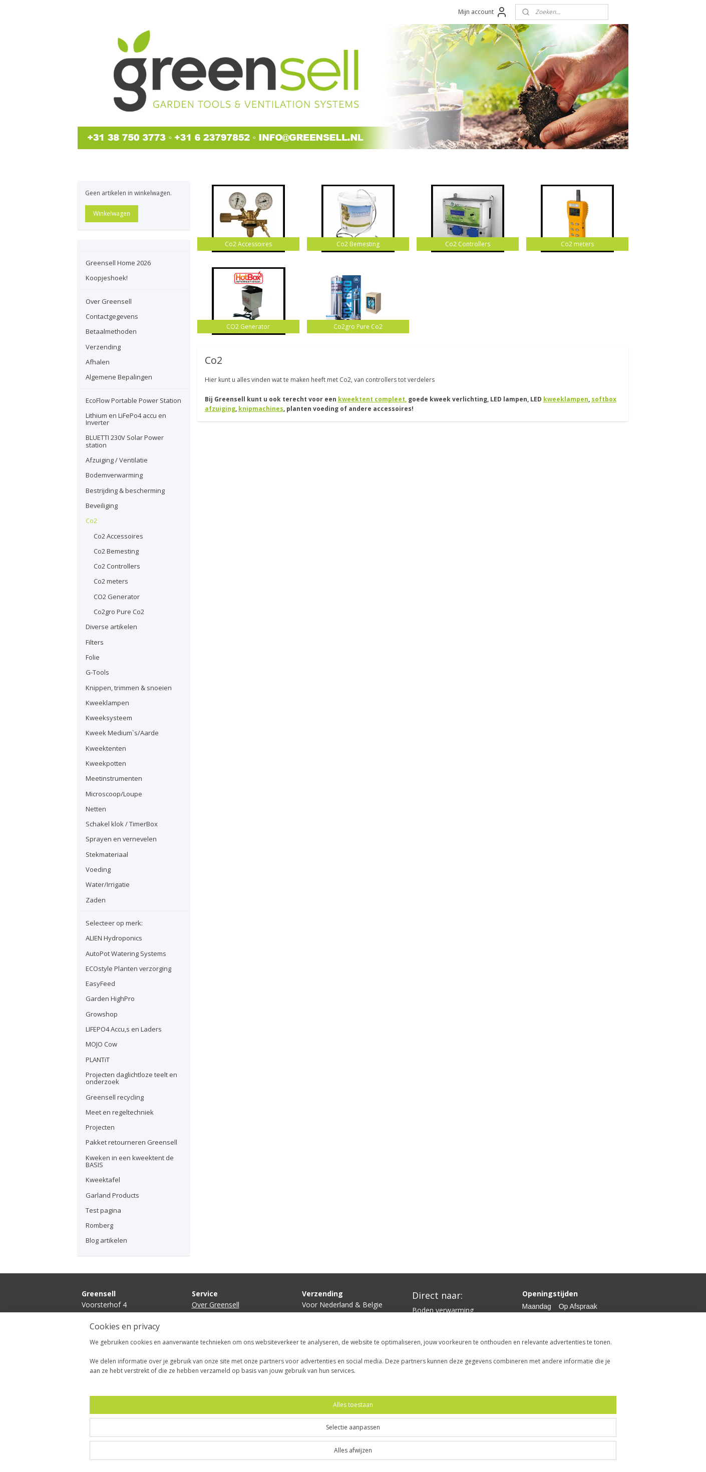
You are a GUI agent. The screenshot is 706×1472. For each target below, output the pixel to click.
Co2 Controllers (117, 566)
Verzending (103, 346)
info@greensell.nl (109, 1338)
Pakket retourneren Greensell (131, 1142)
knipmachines (260, 408)
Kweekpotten (106, 763)
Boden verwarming (443, 1310)
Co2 (91, 520)
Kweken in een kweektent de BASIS (130, 1161)
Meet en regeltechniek (120, 1112)
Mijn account (483, 12)
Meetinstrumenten (114, 778)
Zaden (96, 899)
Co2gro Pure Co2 (119, 611)
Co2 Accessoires (118, 536)
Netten (96, 808)
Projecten (100, 1127)
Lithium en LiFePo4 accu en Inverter (126, 419)
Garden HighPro (110, 998)
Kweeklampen (107, 702)
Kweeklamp (431, 1321)
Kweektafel (103, 1179)
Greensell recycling (115, 1097)
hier (329, 1338)
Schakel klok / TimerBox (122, 823)
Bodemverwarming (114, 474)
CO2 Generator (117, 596)
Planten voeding (438, 1355)
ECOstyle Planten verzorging (128, 968)
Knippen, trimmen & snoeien (129, 687)
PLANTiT (98, 1059)
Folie (93, 657)
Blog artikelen (106, 1240)
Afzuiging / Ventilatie (117, 459)
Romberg (99, 1225)
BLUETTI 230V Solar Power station (125, 441)
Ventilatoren (431, 1344)
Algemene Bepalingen (119, 376)
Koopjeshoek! (107, 277)
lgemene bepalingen (228, 1360)
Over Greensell (109, 301)
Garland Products (112, 1195)
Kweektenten (106, 748)
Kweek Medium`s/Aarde (122, 732)
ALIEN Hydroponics (114, 937)
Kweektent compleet (445, 1332)
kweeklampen (565, 399)
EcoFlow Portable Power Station (133, 400)
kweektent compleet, (372, 399)
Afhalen (98, 361)
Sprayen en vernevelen (121, 838)
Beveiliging (102, 505)
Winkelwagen (111, 213)
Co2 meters (111, 581)
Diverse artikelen (111, 626)
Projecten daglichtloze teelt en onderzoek (131, 1078)
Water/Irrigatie (108, 884)
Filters (95, 642)
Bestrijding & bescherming (125, 490)
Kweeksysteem (109, 717)
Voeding (98, 869)
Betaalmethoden (111, 331)
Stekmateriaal (107, 854)
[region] (287, 1438)
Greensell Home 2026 (118, 262)
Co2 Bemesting (116, 551)
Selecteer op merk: (114, 922)
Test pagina (103, 1210)
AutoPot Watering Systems (126, 953)
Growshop (102, 1014)
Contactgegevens (112, 316)
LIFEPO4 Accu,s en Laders (124, 1029)
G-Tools (97, 672)
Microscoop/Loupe (114, 793)
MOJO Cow (101, 1044)
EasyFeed (100, 983)
